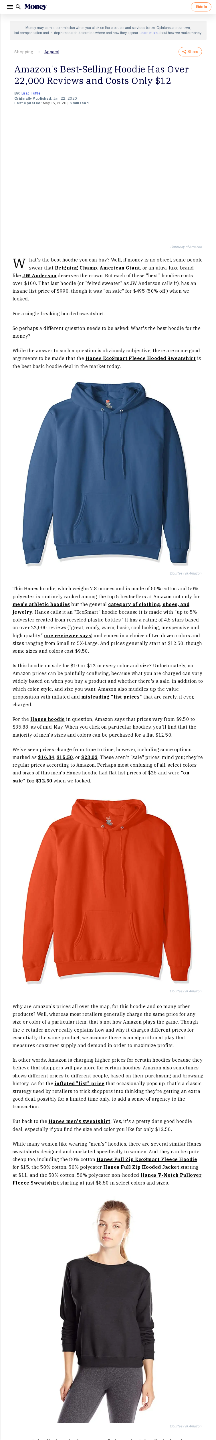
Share (190, 52)
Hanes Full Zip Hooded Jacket (141, 1167)
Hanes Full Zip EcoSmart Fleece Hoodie (147, 1159)
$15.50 (65, 757)
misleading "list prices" (111, 697)
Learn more (149, 33)
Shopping (23, 52)
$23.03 (89, 757)
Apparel (52, 52)
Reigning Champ (76, 268)
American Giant (120, 268)
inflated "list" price (80, 1083)
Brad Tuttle (31, 93)
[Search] (18, 7)
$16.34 (46, 757)
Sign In (201, 7)
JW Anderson (39, 275)
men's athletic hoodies (41, 604)
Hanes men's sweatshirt (79, 1121)
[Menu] (10, 7)
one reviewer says (67, 635)
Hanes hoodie (47, 719)
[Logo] (35, 7)
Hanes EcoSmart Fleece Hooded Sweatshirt (141, 358)
